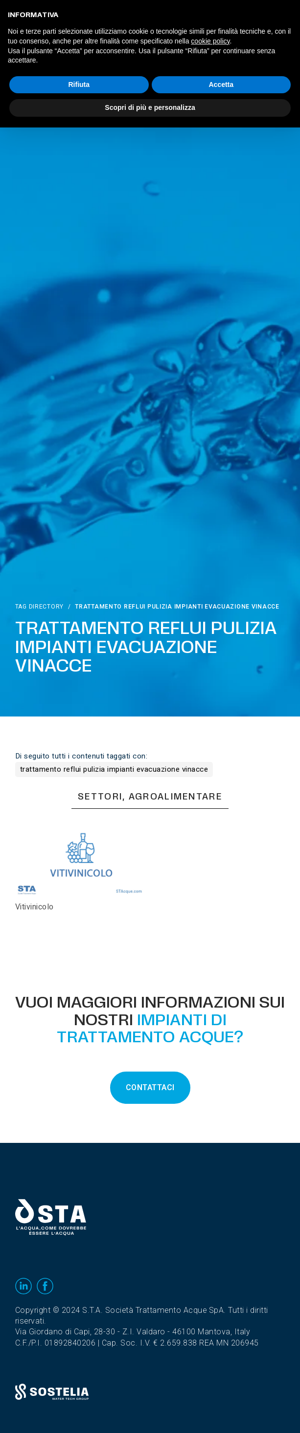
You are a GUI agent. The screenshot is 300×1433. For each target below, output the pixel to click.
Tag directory (39, 606)
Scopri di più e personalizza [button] (150, 107)
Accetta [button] (220, 84)
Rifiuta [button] (79, 84)
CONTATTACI (150, 1088)
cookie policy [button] (210, 41)
